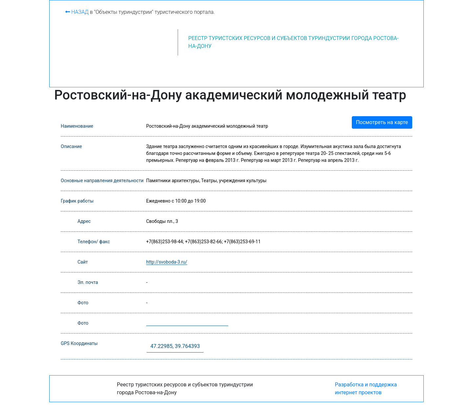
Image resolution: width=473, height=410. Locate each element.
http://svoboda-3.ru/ (166, 262)
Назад (77, 12)
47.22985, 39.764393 (175, 346)
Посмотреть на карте (382, 122)
